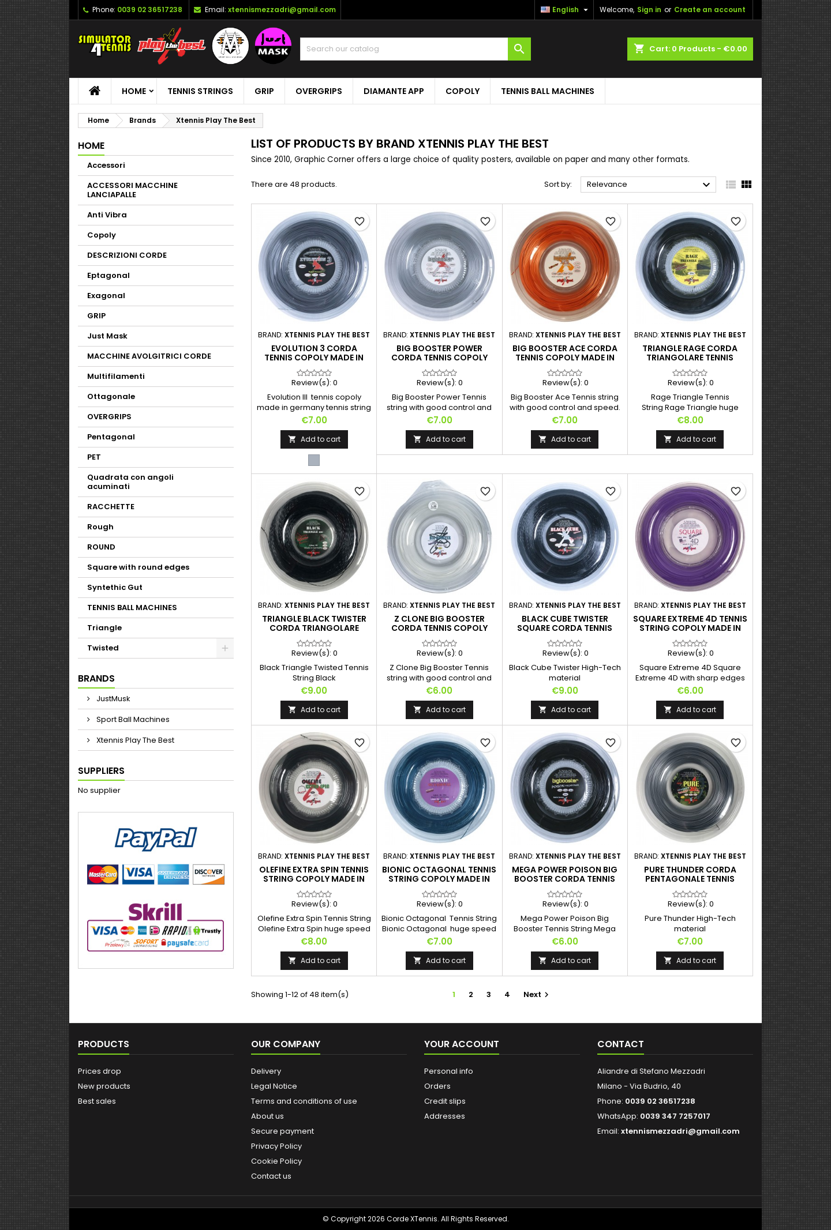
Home (134, 91)
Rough (100, 526)
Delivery (266, 1071)
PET (94, 457)
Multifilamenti (116, 376)
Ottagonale (111, 396)
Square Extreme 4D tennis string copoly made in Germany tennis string (690, 628)
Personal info (448, 1071)
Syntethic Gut (115, 587)
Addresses (444, 1116)
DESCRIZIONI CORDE (127, 255)
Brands (96, 678)
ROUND (101, 546)
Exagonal (106, 295)
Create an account (710, 9)
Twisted (103, 647)
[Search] (415, 49)
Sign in (649, 9)
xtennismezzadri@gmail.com (282, 9)
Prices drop (99, 1071)
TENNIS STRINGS (200, 91)
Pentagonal (111, 436)
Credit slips (445, 1101)
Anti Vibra (107, 214)
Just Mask (107, 335)
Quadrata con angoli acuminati (130, 482)
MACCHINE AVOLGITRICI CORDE (149, 356)
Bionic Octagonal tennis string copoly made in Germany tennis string (439, 879)
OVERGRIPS (318, 91)
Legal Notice (274, 1086)
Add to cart (314, 439)
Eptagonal (108, 275)
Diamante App (394, 91)
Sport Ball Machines (132, 719)
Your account (461, 1044)
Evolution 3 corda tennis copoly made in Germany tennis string (314, 358)
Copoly (463, 91)
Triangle (104, 627)
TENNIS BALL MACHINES (547, 91)
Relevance (650, 185)
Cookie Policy (276, 1161)
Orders (437, 1086)
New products (104, 1086)
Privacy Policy (276, 1146)
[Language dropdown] (566, 10)
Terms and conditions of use (304, 1101)
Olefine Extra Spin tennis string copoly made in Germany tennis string (314, 879)
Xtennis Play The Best (134, 740)
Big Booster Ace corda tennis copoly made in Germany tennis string (564, 358)
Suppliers (101, 770)
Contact (620, 1044)
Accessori (106, 165)
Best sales (97, 1101)
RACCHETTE (110, 506)
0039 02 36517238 (149, 9)
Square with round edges (138, 567)
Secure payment (282, 1131)
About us (267, 1116)
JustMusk (112, 698)
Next (537, 994)
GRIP (264, 91)
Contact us (271, 1176)
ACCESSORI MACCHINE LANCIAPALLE (132, 190)
